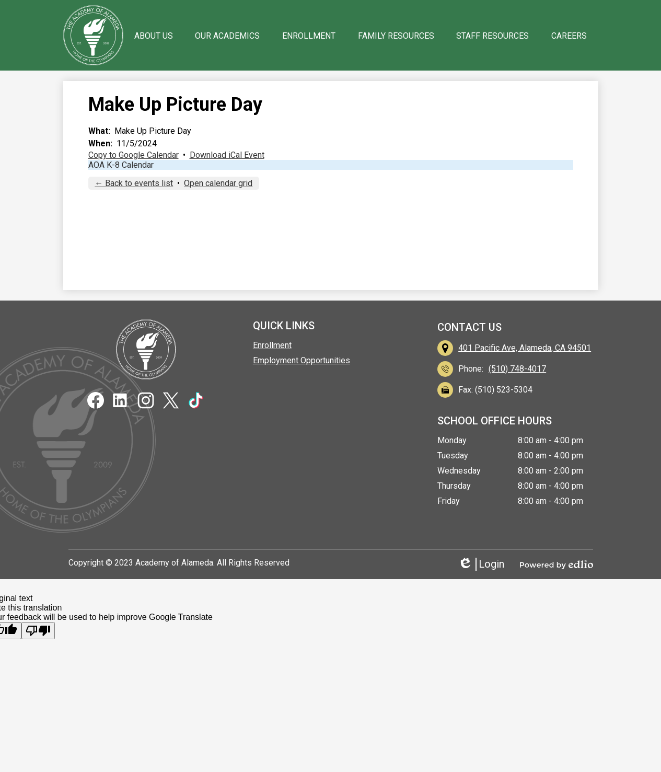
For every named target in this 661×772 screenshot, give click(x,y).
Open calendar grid (218, 183)
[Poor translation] (38, 630)
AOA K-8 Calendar (121, 165)
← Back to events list (134, 183)
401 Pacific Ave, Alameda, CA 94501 (524, 348)
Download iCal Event (227, 155)
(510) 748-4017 (517, 369)
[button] (153, 35)
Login (481, 564)
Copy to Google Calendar (133, 155)
